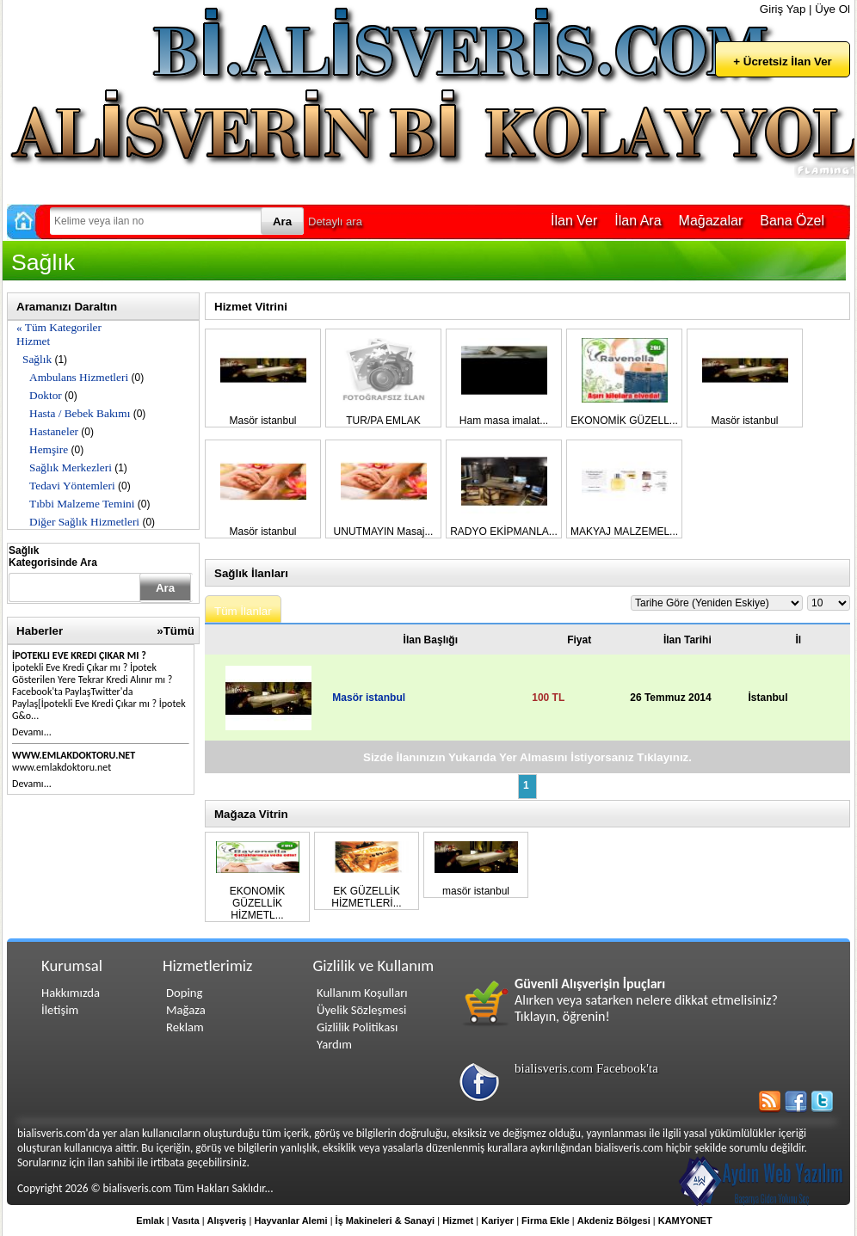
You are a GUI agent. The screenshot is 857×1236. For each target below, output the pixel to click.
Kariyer (497, 1220)
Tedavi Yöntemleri (72, 485)
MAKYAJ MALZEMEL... (624, 532)
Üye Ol (832, 9)
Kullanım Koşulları (362, 992)
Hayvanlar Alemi (290, 1220)
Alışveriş (227, 1220)
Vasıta (186, 1220)
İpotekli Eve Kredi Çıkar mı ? (79, 655)
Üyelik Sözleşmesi (361, 1010)
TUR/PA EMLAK (383, 421)
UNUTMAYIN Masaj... (384, 532)
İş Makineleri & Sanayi (385, 1220)
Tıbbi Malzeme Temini (81, 503)
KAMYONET (685, 1220)
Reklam (185, 1027)
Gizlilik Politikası (357, 1027)
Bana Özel (792, 220)
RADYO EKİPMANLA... (504, 532)
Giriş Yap (783, 9)
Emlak (149, 1220)
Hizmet (33, 341)
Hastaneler (53, 431)
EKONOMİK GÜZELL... (624, 421)
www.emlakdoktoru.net (73, 755)
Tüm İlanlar (243, 611)
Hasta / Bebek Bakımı (79, 413)
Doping (184, 992)
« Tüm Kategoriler (59, 327)
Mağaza (186, 1010)
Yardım (334, 1044)
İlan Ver (574, 220)
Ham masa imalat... (503, 421)
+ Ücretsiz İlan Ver (782, 61)
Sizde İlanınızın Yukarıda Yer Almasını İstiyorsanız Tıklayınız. (527, 757)
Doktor (45, 395)
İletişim (59, 1010)
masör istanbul (475, 891)
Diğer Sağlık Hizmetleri (84, 521)
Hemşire (48, 449)
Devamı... (32, 732)
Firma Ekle (545, 1220)
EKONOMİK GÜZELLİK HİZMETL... (258, 903)
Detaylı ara (335, 221)
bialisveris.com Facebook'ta (586, 1068)
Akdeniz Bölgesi (613, 1220)
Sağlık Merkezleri (70, 467)
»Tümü (175, 630)
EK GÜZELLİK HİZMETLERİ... (366, 897)
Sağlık (37, 359)
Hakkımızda (70, 992)
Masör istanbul (262, 421)
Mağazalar (711, 220)
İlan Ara (637, 220)
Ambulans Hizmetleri (78, 377)
